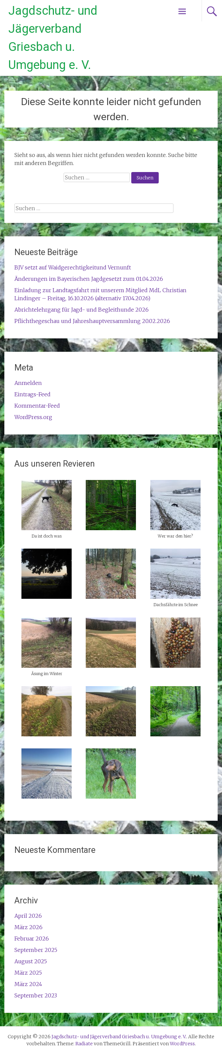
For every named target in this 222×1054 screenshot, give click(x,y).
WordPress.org (33, 417)
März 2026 (28, 927)
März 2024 (28, 984)
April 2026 (28, 915)
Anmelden (28, 383)
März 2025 (28, 972)
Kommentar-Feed (37, 405)
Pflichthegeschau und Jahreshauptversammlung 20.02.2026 (92, 321)
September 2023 (35, 995)
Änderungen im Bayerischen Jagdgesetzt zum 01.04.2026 (88, 278)
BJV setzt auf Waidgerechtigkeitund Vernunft (72, 267)
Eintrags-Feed (32, 394)
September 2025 (35, 950)
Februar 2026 (31, 938)
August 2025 (30, 961)
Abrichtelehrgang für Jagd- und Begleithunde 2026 (81, 309)
